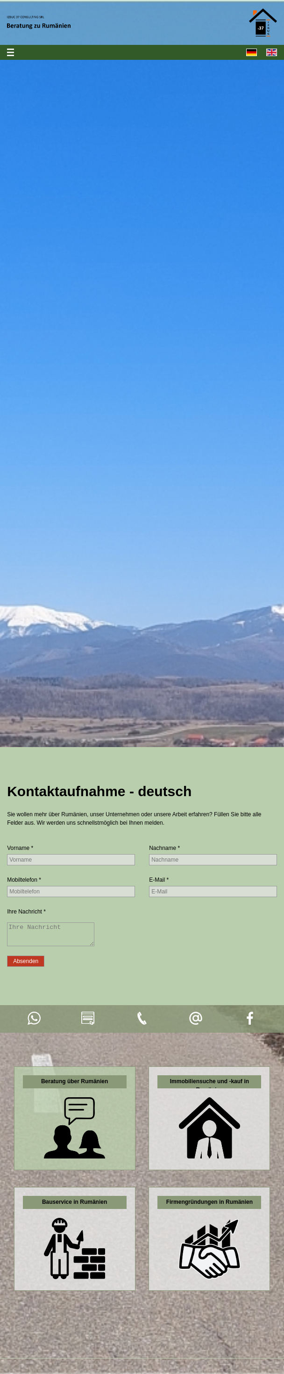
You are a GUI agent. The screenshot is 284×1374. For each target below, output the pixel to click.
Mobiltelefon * (24, 880)
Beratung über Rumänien (74, 1085)
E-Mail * (159, 880)
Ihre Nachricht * (26, 911)
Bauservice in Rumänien (74, 1206)
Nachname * (164, 848)
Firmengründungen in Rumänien (209, 1206)
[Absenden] (25, 965)
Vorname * (20, 848)
